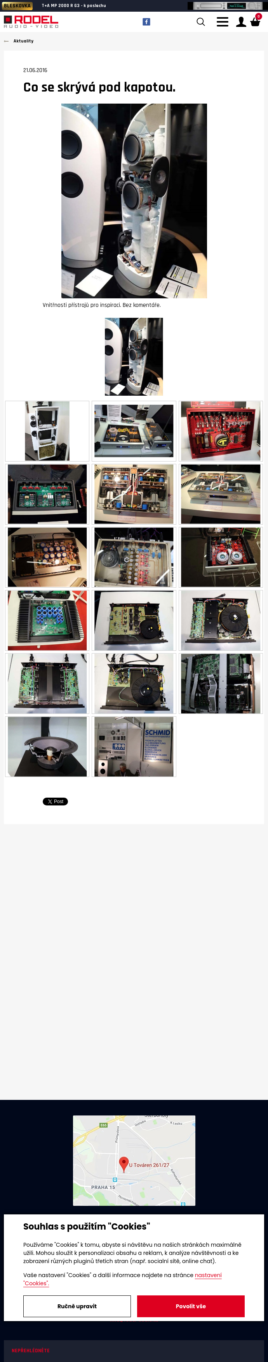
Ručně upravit (77, 1306)
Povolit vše (191, 1306)
